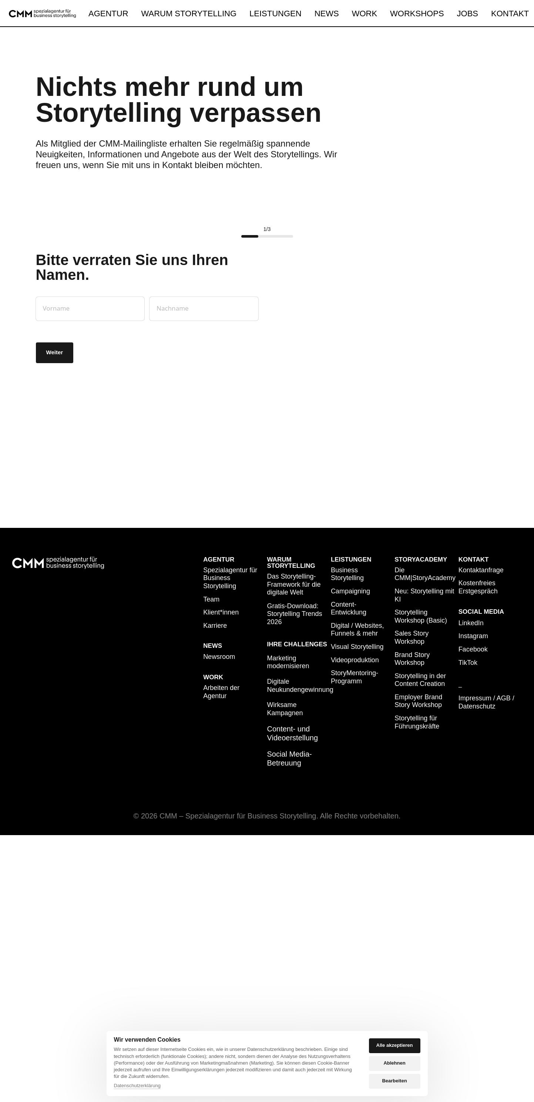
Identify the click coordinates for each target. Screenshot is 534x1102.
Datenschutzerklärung (137, 1086)
